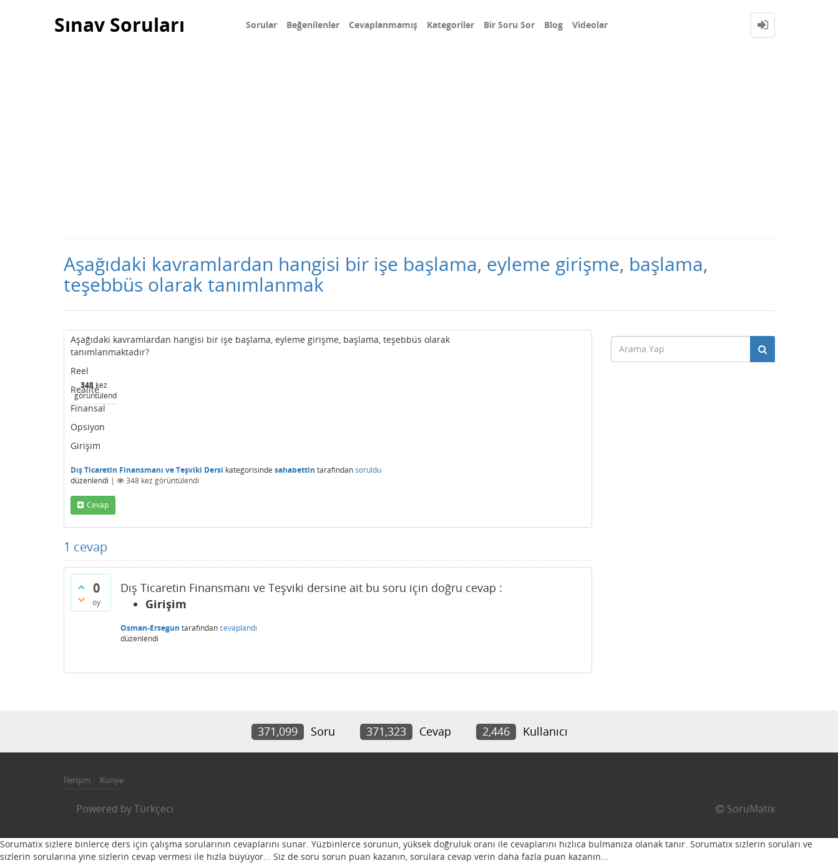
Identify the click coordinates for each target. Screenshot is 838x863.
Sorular (261, 25)
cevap (98, 505)
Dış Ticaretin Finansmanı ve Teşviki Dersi (147, 470)
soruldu (368, 470)
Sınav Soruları (119, 24)
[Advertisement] (419, 143)
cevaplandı (238, 628)
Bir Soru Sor (509, 25)
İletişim (77, 780)
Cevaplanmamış (383, 25)
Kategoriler (450, 25)
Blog (553, 25)
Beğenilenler (312, 25)
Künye (112, 780)
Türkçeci (153, 809)
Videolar (590, 25)
